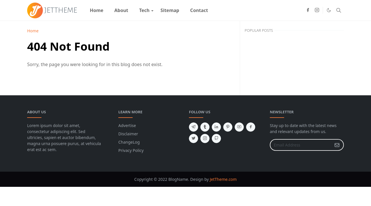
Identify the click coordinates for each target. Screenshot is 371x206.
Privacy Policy (130, 150)
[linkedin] (216, 127)
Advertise (127, 125)
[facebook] (307, 10)
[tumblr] (205, 127)
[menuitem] (96, 10)
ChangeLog (129, 142)
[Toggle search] (339, 10)
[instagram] (317, 10)
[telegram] (193, 127)
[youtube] (239, 127)
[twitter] (193, 138)
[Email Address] (300, 145)
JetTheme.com (223, 179)
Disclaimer (128, 133)
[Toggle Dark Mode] (329, 10)
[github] (216, 138)
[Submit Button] (337, 145)
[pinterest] (227, 127)
